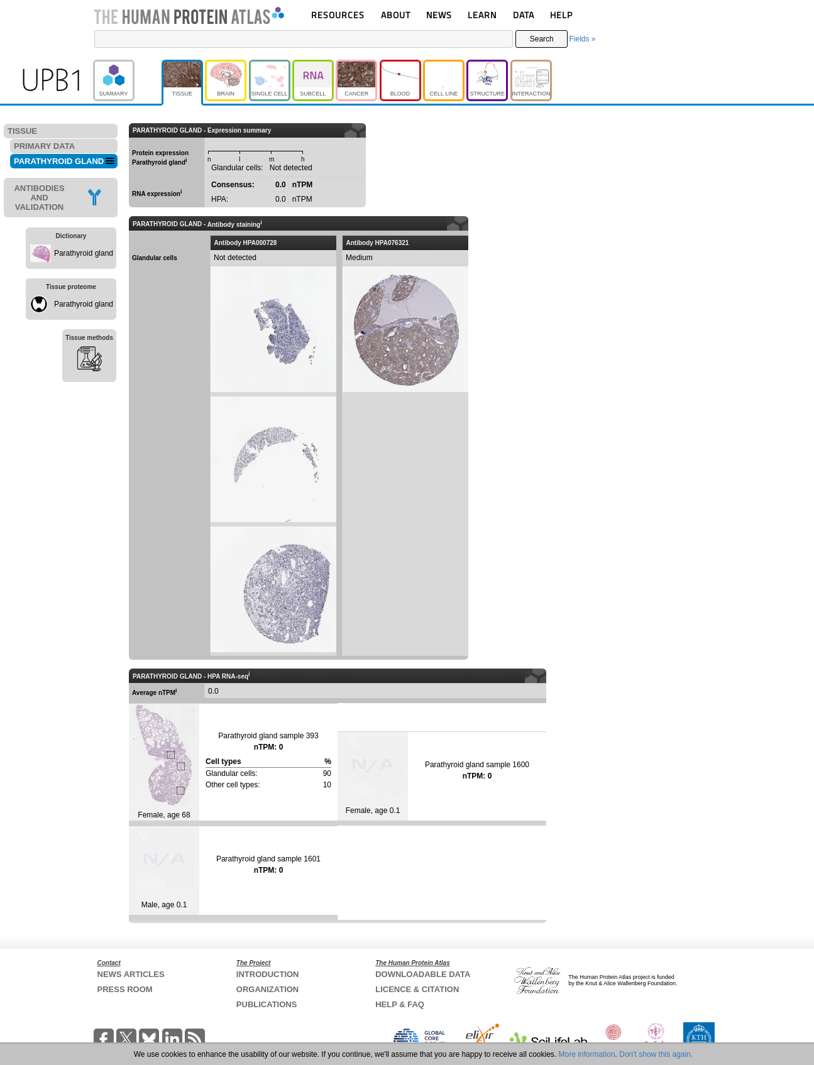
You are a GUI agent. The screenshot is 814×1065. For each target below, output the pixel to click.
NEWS (439, 14)
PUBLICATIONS (266, 1004)
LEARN (482, 14)
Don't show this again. (656, 1054)
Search (542, 39)
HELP (561, 14)
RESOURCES (338, 14)
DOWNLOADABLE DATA (422, 974)
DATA (523, 14)
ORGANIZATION (267, 989)
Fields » (582, 39)
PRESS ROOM (125, 989)
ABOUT (395, 14)
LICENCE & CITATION (417, 989)
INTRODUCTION (267, 974)
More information (587, 1054)
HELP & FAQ (399, 1004)
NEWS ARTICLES (131, 974)
